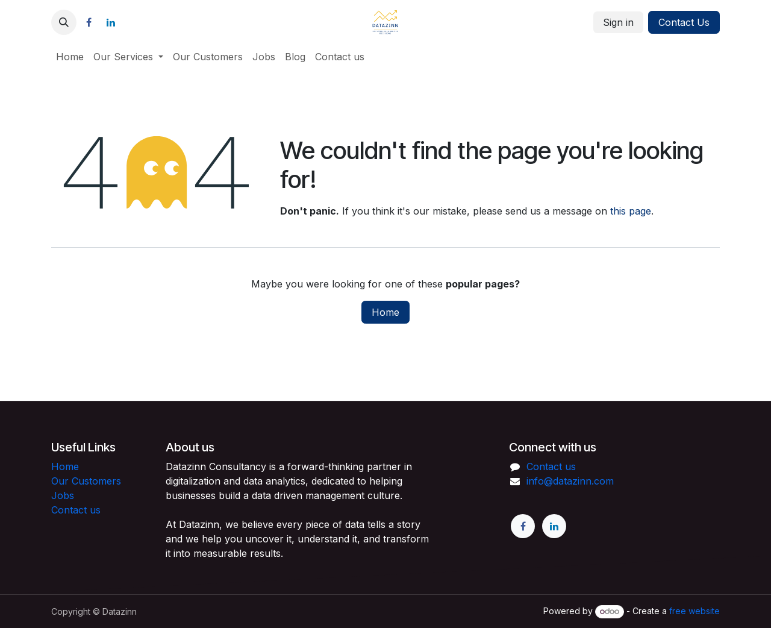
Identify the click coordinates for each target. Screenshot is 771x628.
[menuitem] (70, 57)
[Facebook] (88, 22)
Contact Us (684, 22)
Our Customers (86, 481)
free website (694, 611)
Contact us (76, 510)
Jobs (62, 495)
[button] (63, 22)
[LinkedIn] (110, 22)
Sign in (618, 22)
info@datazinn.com (570, 481)
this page (630, 211)
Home (385, 312)
